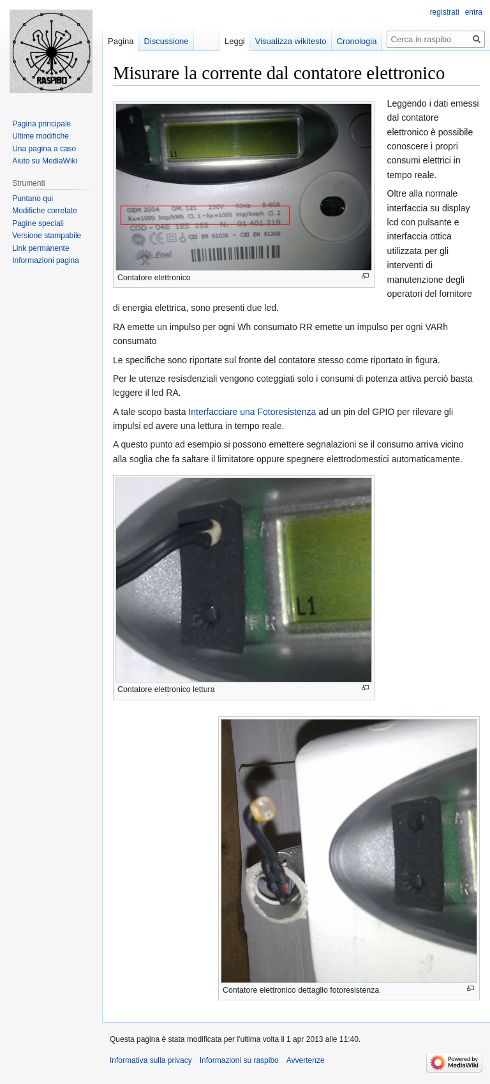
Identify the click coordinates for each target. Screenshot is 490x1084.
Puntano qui (32, 198)
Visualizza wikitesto (291, 41)
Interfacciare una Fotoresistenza (252, 412)
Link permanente (40, 248)
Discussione (166, 41)
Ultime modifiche (40, 136)
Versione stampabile (46, 235)
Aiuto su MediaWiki (44, 160)
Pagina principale (41, 123)
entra (473, 12)
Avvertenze (305, 1060)
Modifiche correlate (44, 210)
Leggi (235, 41)
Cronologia (357, 41)
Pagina (120, 41)
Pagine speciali (38, 223)
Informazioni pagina (45, 260)
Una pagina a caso (44, 148)
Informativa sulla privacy (151, 1060)
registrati (444, 12)
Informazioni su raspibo (239, 1060)
